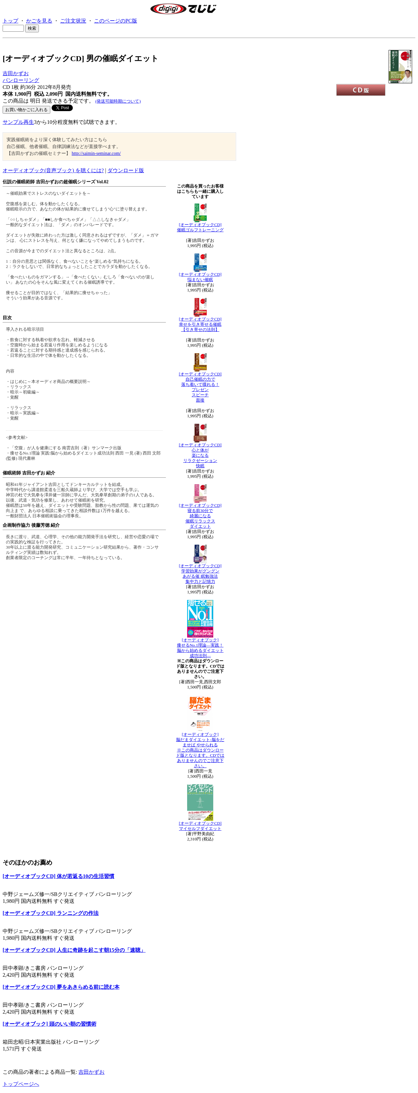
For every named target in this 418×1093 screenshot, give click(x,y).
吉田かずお (16, 73)
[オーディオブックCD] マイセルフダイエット (200, 826)
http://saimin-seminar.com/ (96, 153)
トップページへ (21, 1084)
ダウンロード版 (125, 170)
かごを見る (39, 21)
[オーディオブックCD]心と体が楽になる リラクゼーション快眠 (200, 455)
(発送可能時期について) (118, 101)
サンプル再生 (18, 122)
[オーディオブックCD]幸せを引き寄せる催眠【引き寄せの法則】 (200, 324)
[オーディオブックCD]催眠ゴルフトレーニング (200, 227)
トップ (10, 21)
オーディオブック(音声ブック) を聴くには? (53, 170)
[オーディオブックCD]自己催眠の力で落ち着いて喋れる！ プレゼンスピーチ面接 (200, 387)
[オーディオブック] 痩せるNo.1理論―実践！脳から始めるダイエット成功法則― (200, 648)
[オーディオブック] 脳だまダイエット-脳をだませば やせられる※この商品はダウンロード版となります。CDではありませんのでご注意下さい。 (200, 750)
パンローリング (21, 80)
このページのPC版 (115, 21)
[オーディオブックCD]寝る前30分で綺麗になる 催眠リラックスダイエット (200, 516)
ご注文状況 (73, 21)
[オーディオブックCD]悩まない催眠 (200, 277)
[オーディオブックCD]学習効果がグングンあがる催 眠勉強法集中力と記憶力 (200, 573)
